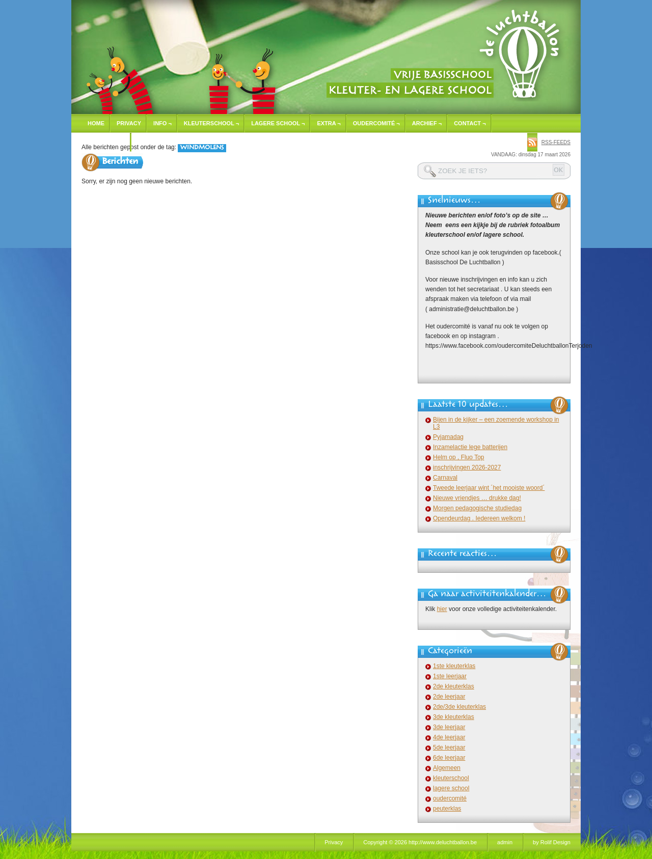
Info (162, 123)
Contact (469, 123)
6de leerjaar (449, 757)
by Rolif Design (551, 842)
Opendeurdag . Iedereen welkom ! (479, 518)
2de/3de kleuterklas (459, 706)
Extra (328, 123)
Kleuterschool (211, 123)
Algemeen (446, 767)
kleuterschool (451, 778)
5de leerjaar (449, 747)
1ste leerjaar (450, 676)
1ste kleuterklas (454, 666)
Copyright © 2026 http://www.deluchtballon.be (420, 842)
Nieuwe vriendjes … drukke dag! (477, 498)
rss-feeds (555, 142)
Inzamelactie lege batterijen (470, 447)
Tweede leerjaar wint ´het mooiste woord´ (489, 487)
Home (96, 123)
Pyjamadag (448, 436)
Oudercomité (376, 123)
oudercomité (450, 798)
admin (504, 842)
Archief (427, 123)
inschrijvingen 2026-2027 (467, 467)
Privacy (129, 123)
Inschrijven (106, 142)
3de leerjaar (449, 727)
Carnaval (445, 477)
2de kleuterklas (453, 686)
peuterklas (447, 808)
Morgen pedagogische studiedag (477, 508)
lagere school (451, 788)
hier (442, 609)
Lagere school (278, 123)
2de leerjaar (449, 696)
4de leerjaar (449, 737)
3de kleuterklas (453, 717)
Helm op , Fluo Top (458, 457)
